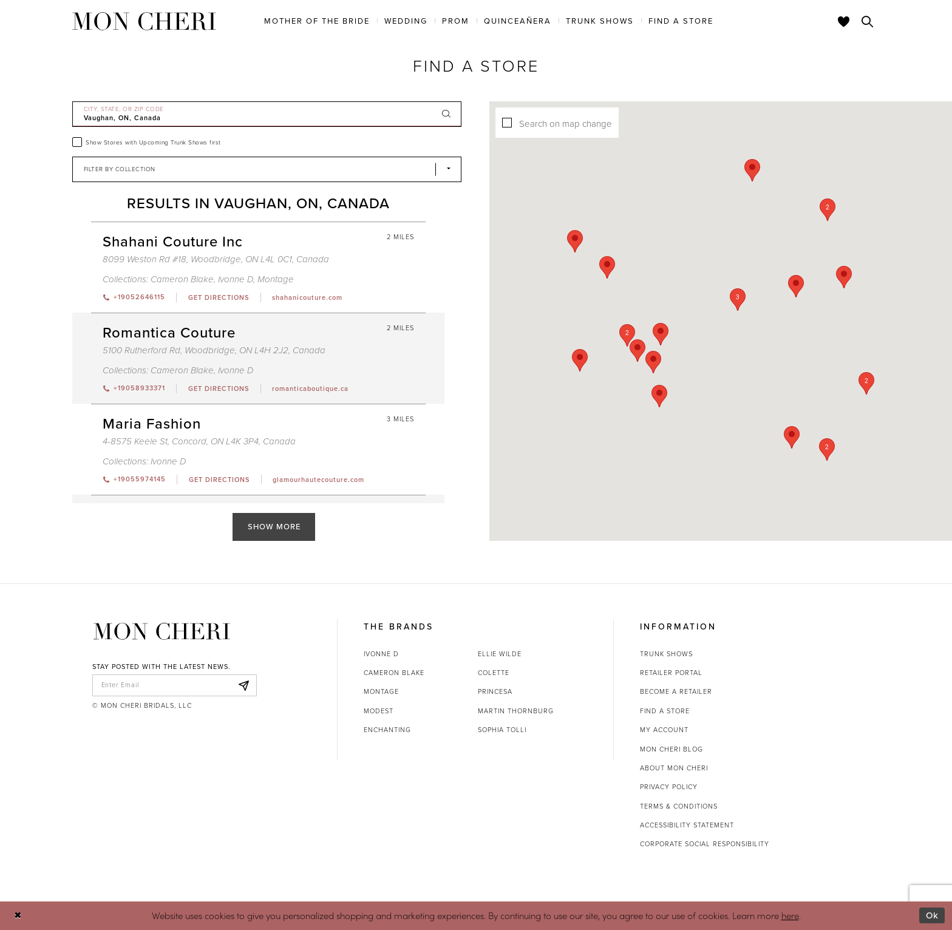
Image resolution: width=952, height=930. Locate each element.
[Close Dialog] (18, 915)
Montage (381, 691)
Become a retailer (676, 691)
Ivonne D (381, 654)
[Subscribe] (244, 685)
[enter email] (174, 685)
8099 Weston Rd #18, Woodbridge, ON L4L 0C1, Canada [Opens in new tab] (216, 259)
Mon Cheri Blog (671, 749)
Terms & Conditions (679, 806)
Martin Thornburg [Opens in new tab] (516, 711)
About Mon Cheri (674, 768)
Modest (378, 711)
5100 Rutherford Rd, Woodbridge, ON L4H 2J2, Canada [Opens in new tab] (214, 350)
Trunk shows (666, 654)
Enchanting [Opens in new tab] (387, 730)
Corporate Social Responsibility (704, 844)
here (790, 915)
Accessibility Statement (687, 825)
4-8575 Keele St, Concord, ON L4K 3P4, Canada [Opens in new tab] (199, 441)
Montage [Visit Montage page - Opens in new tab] (275, 279)
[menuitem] (317, 20)
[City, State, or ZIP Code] (267, 114)
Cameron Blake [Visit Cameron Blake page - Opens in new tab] (182, 279)
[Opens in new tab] (218, 297)
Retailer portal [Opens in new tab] (671, 672)
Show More (274, 526)
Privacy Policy (669, 787)
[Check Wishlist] (844, 21)
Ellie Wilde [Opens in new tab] (500, 654)
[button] (743, 300)
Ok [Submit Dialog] (932, 915)
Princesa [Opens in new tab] (495, 691)
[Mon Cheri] (161, 631)
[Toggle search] (868, 21)
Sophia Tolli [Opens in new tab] (502, 730)
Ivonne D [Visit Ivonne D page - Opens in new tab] (235, 279)
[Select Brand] (267, 169)
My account (664, 730)
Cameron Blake (394, 672)
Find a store (665, 711)
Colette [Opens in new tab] (493, 672)
